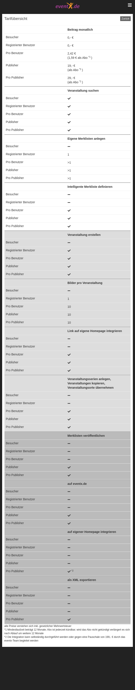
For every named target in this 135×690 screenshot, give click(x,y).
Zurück (125, 18)
